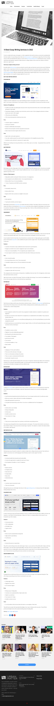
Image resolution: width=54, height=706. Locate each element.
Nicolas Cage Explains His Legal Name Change (33, 636)
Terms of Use (39, 676)
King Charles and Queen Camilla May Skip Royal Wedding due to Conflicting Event (20, 637)
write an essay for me (28, 57)
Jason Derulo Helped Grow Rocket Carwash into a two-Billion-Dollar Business (20, 654)
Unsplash (16, 611)
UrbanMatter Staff (22, 686)
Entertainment (5, 633)
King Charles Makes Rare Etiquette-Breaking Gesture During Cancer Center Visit (46, 654)
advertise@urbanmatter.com (8, 696)
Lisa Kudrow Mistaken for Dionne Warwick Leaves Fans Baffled (6, 636)
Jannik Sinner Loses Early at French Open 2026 (46, 636)
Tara (20, 679)
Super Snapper (10, 611)
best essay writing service (32, 58)
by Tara (4, 639)
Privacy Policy (39, 678)
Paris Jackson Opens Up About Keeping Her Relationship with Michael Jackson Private (33, 654)
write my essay (13, 67)
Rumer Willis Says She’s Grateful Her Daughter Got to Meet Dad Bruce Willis (6, 655)
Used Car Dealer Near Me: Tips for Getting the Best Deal (26, 685)
